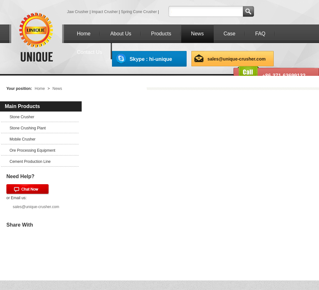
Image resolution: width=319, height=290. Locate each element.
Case (229, 33)
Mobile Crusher (22, 139)
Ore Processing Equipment (32, 150)
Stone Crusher (22, 117)
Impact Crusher (105, 12)
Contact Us (89, 52)
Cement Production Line (30, 161)
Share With (19, 225)
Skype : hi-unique (151, 59)
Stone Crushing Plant (28, 128)
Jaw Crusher (77, 12)
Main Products (22, 106)
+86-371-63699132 (284, 75)
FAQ (260, 33)
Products (161, 33)
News (197, 33)
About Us (120, 33)
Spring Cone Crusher (139, 12)
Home (84, 33)
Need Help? (20, 176)
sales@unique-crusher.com (236, 59)
